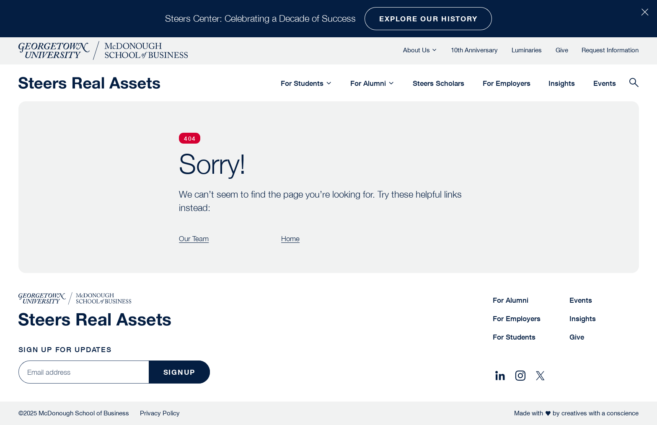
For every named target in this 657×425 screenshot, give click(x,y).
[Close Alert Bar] (644, 12)
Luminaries (527, 50)
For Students (302, 83)
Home (290, 238)
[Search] (634, 83)
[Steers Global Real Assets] (89, 83)
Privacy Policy (160, 413)
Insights (561, 83)
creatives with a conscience (600, 413)
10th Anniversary (474, 50)
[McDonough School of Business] (103, 50)
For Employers (506, 83)
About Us (416, 50)
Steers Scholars (438, 83)
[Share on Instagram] (520, 376)
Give (562, 50)
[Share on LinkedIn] (500, 376)
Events (604, 83)
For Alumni (368, 83)
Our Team (194, 238)
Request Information (610, 50)
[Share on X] (540, 376)
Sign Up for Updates (65, 349)
